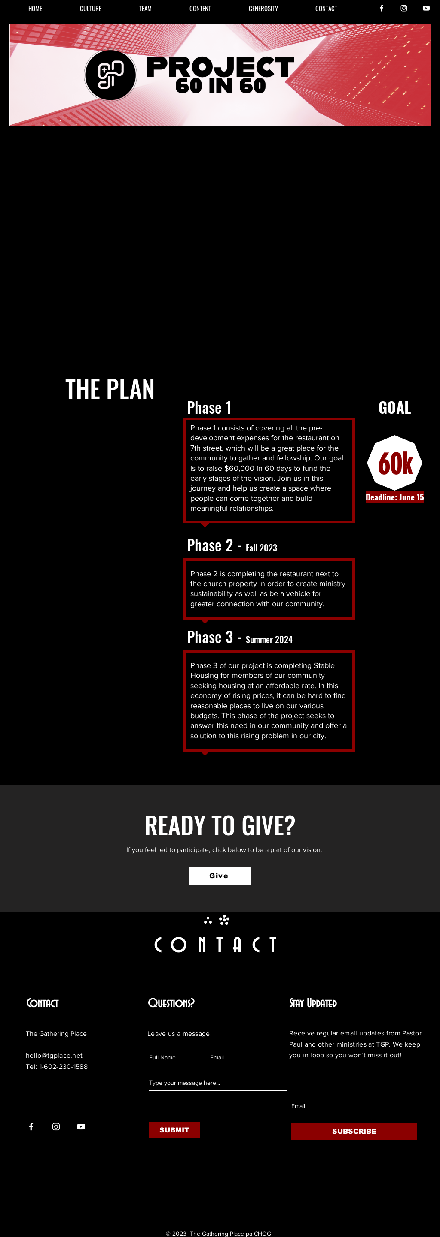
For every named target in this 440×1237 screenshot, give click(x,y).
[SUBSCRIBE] (354, 1131)
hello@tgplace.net (54, 1055)
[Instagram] (404, 8)
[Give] (220, 876)
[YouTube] (426, 8)
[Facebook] (381, 8)
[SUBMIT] (174, 1130)
